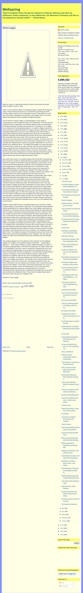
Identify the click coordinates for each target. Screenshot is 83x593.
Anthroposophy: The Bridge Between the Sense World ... (70, 328)
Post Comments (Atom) (18, 351)
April (63, 511)
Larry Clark (64, 29)
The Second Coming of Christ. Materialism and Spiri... (69, 284)
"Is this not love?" (66, 181)
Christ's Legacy (66, 424)
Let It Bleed (65, 413)
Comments (63, 586)
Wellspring (11, 9)
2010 (62, 531)
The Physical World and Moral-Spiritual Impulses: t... (70, 377)
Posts (61, 583)
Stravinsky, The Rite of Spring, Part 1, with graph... (68, 463)
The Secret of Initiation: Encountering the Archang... (68, 419)
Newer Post (6, 347)
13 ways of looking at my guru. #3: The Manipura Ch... (69, 252)
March (64, 514)
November (65, 163)
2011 (62, 528)
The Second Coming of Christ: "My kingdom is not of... (70, 316)
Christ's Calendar (66, 200)
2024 (62, 122)
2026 (62, 116)
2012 (62, 525)
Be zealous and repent (68, 310)
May (63, 508)
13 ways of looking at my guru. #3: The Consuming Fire (70, 346)
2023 (62, 126)
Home (28, 347)
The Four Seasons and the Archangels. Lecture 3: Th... (69, 269)
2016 (62, 148)
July (63, 175)
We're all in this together (69, 300)
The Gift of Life (66, 405)
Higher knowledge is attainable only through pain (69, 445)
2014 (62, 154)
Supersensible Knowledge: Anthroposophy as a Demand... (69, 339)
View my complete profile (65, 38)
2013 (62, 157)
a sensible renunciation (68, 289)
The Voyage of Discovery (69, 504)
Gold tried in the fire (67, 236)
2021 (62, 132)
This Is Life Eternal (67, 351)
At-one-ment (65, 227)
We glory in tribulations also (70, 395)
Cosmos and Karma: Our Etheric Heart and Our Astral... (69, 493)
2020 (62, 135)
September (65, 169)
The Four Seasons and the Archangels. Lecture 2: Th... (69, 295)
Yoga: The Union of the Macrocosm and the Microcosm (68, 369)
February (65, 518)
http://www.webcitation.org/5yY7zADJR (20, 283)
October (64, 166)
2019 (62, 138)
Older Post (50, 347)
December (65, 160)
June (63, 179)
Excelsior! (64, 224)
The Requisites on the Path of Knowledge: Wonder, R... (69, 470)
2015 (62, 151)
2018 (62, 141)
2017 (62, 145)
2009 (62, 534)
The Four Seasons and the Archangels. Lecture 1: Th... (69, 305)
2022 (62, 129)
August (64, 172)
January (64, 521)
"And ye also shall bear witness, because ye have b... (70, 384)
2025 (62, 119)
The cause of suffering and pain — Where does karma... (69, 400)
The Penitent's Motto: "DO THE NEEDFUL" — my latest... (69, 277)
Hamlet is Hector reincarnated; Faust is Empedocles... (69, 357)
